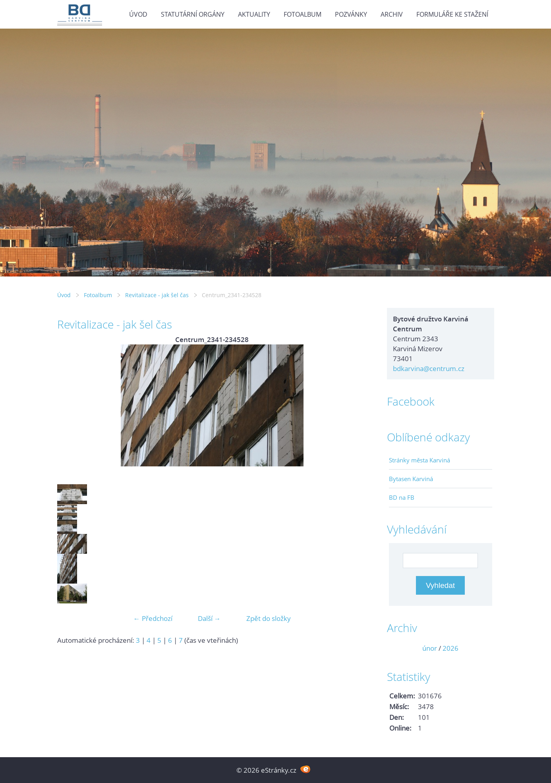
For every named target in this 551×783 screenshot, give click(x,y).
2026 (450, 648)
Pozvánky (351, 14)
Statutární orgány (192, 14)
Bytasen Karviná (411, 479)
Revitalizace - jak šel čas (157, 295)
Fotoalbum (302, 14)
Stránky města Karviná (419, 460)
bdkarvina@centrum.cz (428, 368)
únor (429, 648)
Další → (209, 618)
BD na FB (401, 497)
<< (398, 648)
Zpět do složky (268, 618)
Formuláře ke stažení (452, 14)
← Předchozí (152, 618)
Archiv (392, 14)
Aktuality (254, 14)
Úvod (138, 14)
